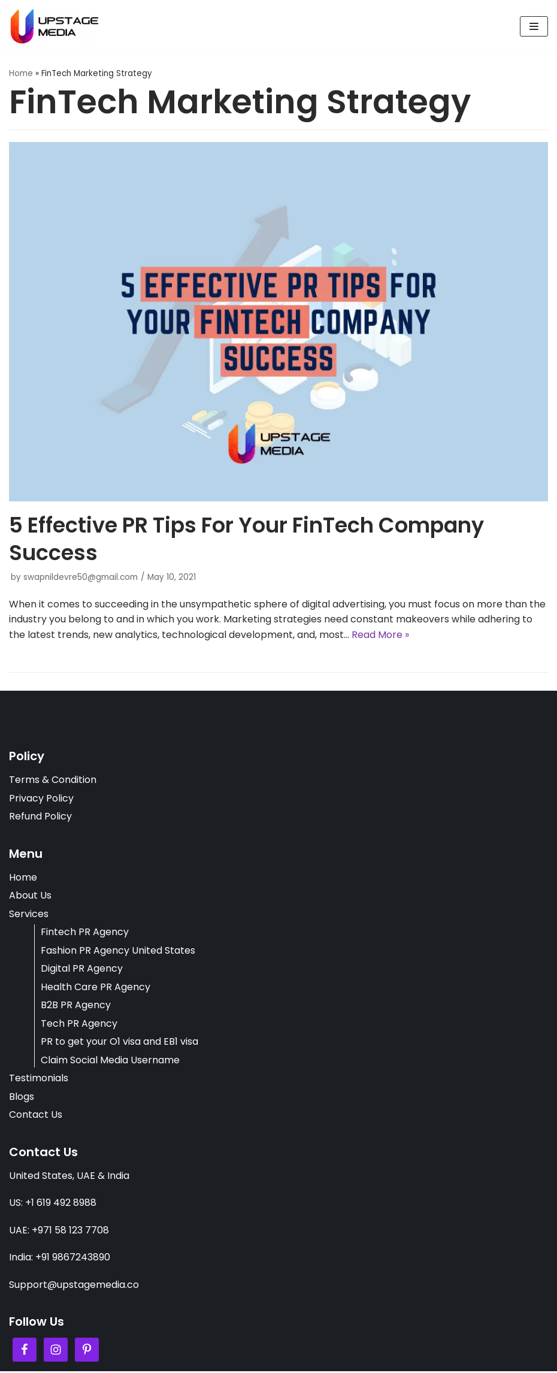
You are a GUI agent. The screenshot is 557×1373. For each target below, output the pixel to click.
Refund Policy (40, 817)
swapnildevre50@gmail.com (80, 577)
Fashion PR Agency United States (118, 951)
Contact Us (35, 1116)
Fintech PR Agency (85, 933)
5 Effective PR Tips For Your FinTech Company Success (246, 538)
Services (29, 914)
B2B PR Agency (76, 1006)
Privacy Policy (41, 799)
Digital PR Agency (82, 969)
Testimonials (38, 1079)
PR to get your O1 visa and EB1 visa (119, 1043)
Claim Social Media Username (110, 1061)
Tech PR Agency (79, 1024)
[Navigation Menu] (534, 26)
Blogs (21, 1098)
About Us (30, 896)
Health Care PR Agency (95, 987)
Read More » (380, 635)
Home (21, 73)
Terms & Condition (52, 780)
